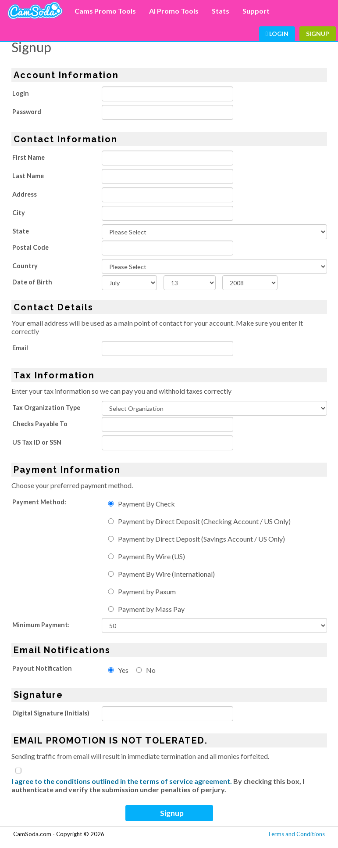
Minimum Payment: (41, 625)
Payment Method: (39, 502)
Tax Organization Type (46, 407)
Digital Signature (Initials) (50, 713)
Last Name (28, 176)
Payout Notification (42, 668)
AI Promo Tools (174, 11)
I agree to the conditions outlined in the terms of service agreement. (121, 781)
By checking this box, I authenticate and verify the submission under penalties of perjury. (157, 785)
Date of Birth (32, 282)
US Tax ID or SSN (36, 442)
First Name (28, 157)
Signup (317, 33)
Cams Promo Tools (105, 11)
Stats (220, 11)
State (20, 231)
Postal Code (30, 247)
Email (20, 348)
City (18, 212)
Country (25, 265)
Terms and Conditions (296, 833)
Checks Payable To (40, 424)
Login (277, 33)
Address (24, 194)
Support (256, 11)
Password (26, 111)
